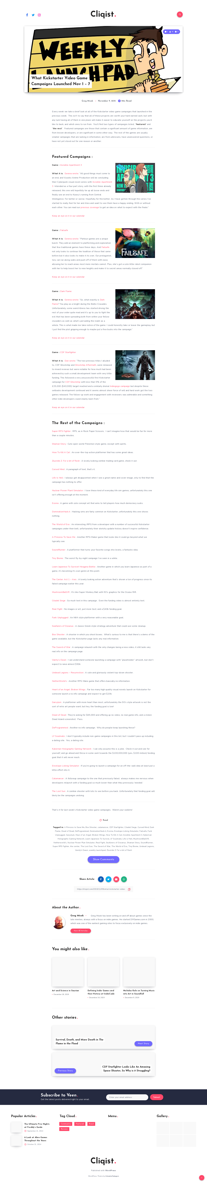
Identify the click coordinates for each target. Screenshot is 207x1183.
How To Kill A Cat (61, 452)
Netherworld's (60, 842)
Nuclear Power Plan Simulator (81, 842)
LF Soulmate (58, 736)
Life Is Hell (57, 477)
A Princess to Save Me (74, 827)
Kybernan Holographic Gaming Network (71, 748)
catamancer (103, 827)
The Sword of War (61, 647)
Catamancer (58, 778)
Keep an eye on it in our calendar (68, 215)
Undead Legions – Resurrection (67, 672)
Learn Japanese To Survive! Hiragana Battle (73, 566)
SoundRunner (58, 549)
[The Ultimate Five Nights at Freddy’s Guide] (16, 1127)
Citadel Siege (58, 600)
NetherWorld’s (59, 681)
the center (75, 846)
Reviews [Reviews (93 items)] (64, 1129)
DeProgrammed (60, 727)
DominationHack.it (61, 511)
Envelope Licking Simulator (65, 765)
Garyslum (70, 835)
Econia (55, 503)
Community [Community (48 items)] (66, 1124)
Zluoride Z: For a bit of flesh (66, 460)
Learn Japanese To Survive (97, 839)
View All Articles (81, 931)
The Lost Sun (58, 791)
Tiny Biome (57, 558)
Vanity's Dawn (81, 850)
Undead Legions (146, 846)
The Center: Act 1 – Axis (64, 579)
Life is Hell (127, 839)
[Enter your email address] (127, 1097)
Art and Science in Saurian (65, 991)
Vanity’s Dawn (59, 659)
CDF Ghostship (72, 382)
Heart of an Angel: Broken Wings (68, 689)
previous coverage (90, 207)
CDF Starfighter (68, 352)
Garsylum (56, 702)
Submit (156, 1097)
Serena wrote (71, 173)
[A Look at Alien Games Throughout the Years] (16, 1140)
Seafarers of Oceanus (63, 626)
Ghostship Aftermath (85, 365)
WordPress (110, 1170)
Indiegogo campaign (120, 386)
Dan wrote (70, 360)
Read (105, 820)
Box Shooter (58, 634)
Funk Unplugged (60, 617)
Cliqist (103, 15)
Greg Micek (77, 915)
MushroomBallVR (61, 592)
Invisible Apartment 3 (71, 165)
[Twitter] (33, 15)
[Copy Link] (103, 889)
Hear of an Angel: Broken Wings (90, 835)
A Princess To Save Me (63, 537)
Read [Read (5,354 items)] (91, 1124)
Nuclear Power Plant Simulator (67, 490)
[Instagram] (39, 15)
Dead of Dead (59, 715)
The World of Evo (61, 524)
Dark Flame (66, 291)
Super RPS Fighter (61, 431)
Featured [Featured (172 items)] (80, 1124)
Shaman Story (59, 443)
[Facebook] (27, 15)
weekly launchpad (97, 850)
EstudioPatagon (112, 1176)
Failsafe (64, 230)
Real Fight (57, 609)
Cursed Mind (58, 469)
